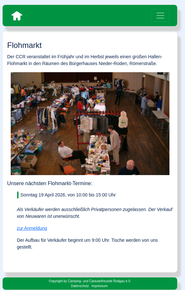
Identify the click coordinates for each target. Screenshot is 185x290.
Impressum (100, 286)
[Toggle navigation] (160, 15)
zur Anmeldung (32, 228)
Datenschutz (80, 286)
